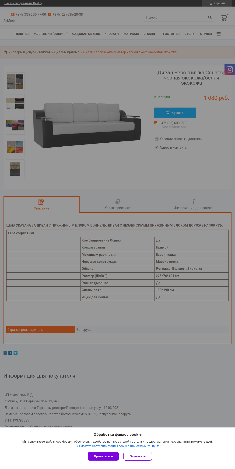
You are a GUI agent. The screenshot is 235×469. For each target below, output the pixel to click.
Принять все (103, 456)
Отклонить (138, 456)
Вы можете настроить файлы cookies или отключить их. (116, 446)
